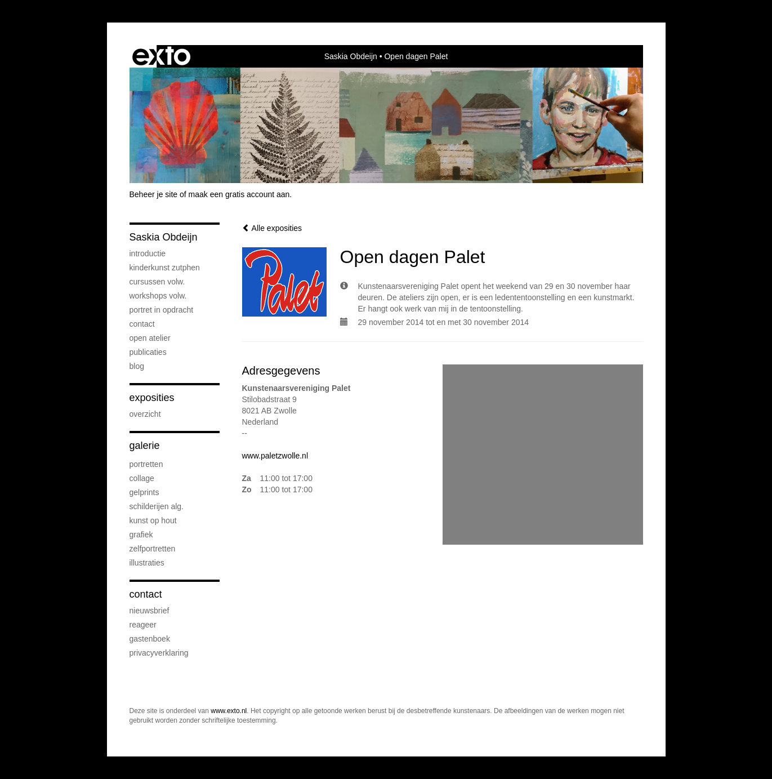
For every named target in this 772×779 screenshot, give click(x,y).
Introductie (148, 253)
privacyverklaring (159, 652)
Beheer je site (154, 194)
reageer (143, 624)
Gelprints (144, 492)
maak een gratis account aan (239, 194)
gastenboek (150, 638)
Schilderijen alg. (157, 506)
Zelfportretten (153, 548)
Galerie (145, 445)
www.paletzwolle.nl (275, 455)
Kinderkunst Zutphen (165, 267)
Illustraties (147, 562)
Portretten (146, 464)
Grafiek (141, 534)
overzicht (145, 414)
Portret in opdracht (162, 309)
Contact (142, 323)
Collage (142, 478)
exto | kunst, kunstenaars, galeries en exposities (161, 56)
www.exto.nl (229, 711)
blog (137, 366)
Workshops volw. (158, 295)
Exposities (152, 397)
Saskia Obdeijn (350, 56)
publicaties (148, 352)
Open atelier (150, 337)
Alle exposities (272, 228)
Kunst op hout (153, 520)
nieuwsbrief (149, 610)
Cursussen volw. (157, 281)
